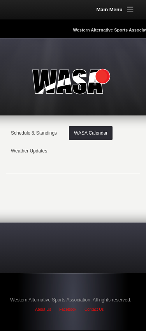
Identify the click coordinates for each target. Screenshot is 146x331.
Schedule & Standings (34, 133)
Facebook (67, 309)
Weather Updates (29, 151)
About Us (43, 309)
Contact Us (94, 309)
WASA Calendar (90, 133)
